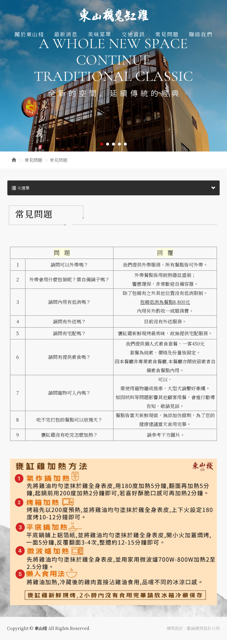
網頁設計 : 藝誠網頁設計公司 (193, 628)
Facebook (219, 13)
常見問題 (33, 160)
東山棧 (113, 15)
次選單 (113, 188)
